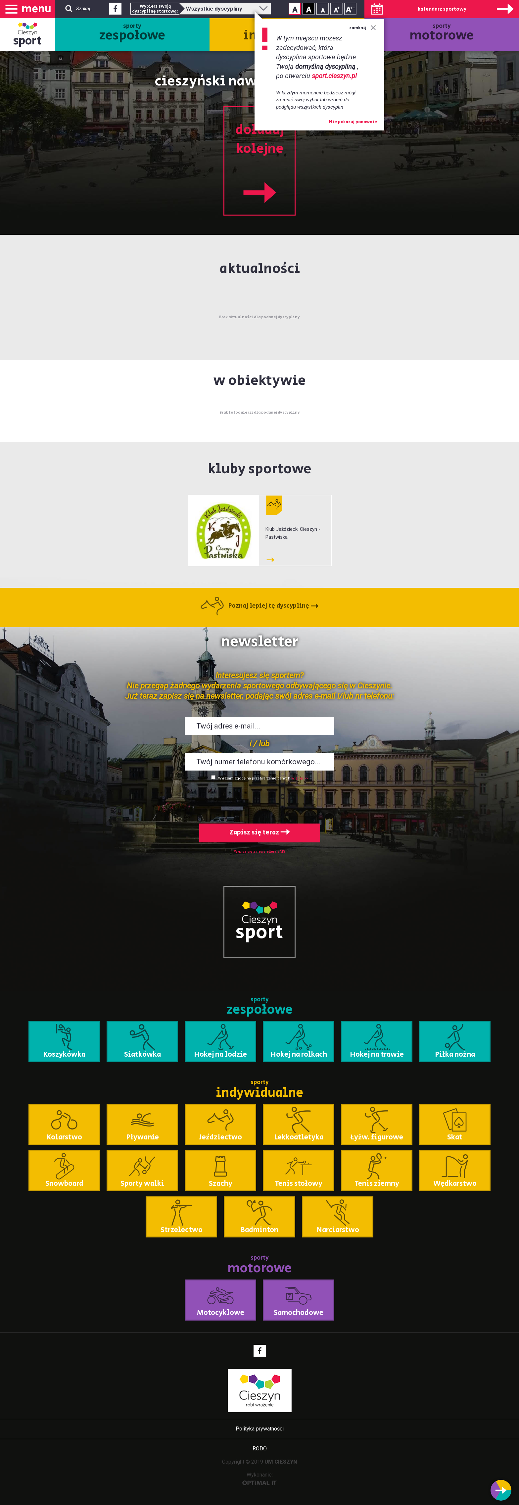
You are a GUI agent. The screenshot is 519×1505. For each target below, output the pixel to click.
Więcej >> (299, 778)
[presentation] (259, 801)
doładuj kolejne (259, 161)
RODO (260, 1448)
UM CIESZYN (280, 1462)
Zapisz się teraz (259, 832)
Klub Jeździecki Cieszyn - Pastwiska (292, 533)
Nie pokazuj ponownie (353, 122)
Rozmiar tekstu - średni (336, 9)
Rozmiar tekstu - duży (350, 9)
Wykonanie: (259, 1478)
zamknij (362, 28)
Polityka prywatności (260, 1429)
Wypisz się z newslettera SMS (259, 851)
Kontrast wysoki (309, 9)
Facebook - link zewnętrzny (115, 11)
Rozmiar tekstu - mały (322, 9)
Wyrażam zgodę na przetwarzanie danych (254, 778)
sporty (132, 33)
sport (27, 40)
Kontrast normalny (295, 9)
